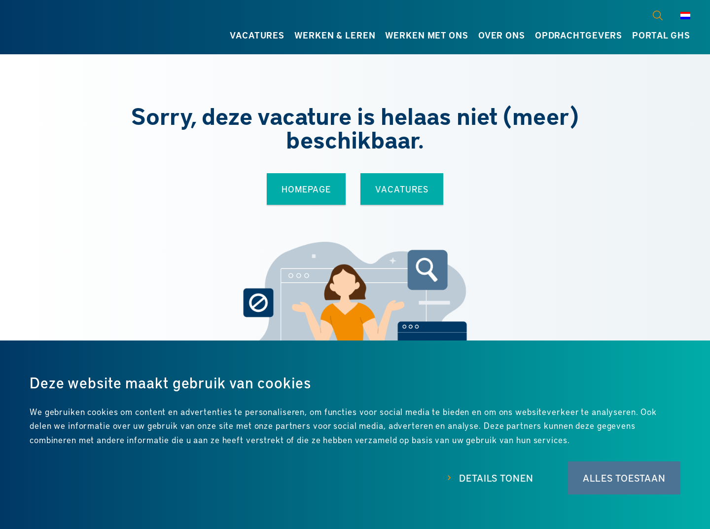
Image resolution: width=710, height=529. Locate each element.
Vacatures (257, 35)
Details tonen (496, 478)
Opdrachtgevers (578, 35)
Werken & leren (334, 35)
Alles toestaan (624, 478)
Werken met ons (426, 35)
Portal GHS (661, 35)
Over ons (501, 35)
